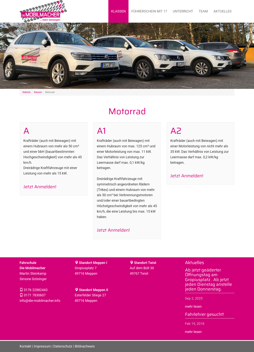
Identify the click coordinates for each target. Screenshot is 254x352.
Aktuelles (222, 11)
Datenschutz (62, 346)
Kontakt (25, 346)
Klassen (118, 11)
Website (26, 92)
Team (203, 11)
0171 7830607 (34, 295)
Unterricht (183, 11)
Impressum (42, 346)
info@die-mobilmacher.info (40, 301)
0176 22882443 (35, 290)
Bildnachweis (85, 346)
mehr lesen (193, 306)
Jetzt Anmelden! (39, 186)
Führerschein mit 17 (149, 11)
